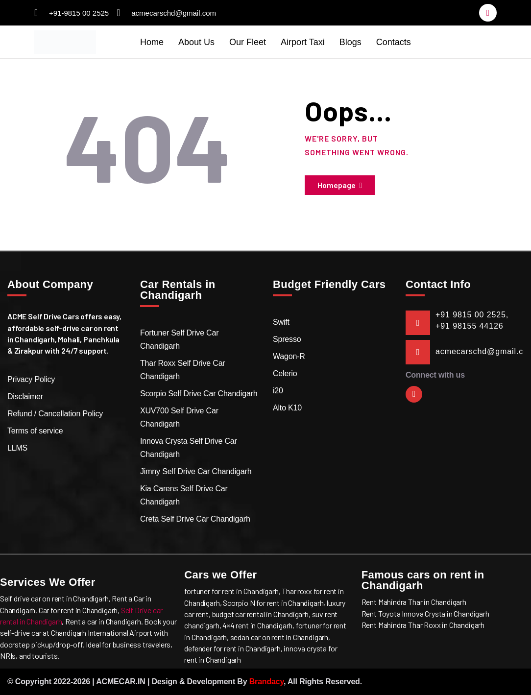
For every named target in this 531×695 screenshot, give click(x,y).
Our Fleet (247, 42)
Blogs (350, 42)
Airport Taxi (303, 42)
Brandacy (266, 681)
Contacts (393, 42)
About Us (196, 42)
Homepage (336, 185)
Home (152, 42)
